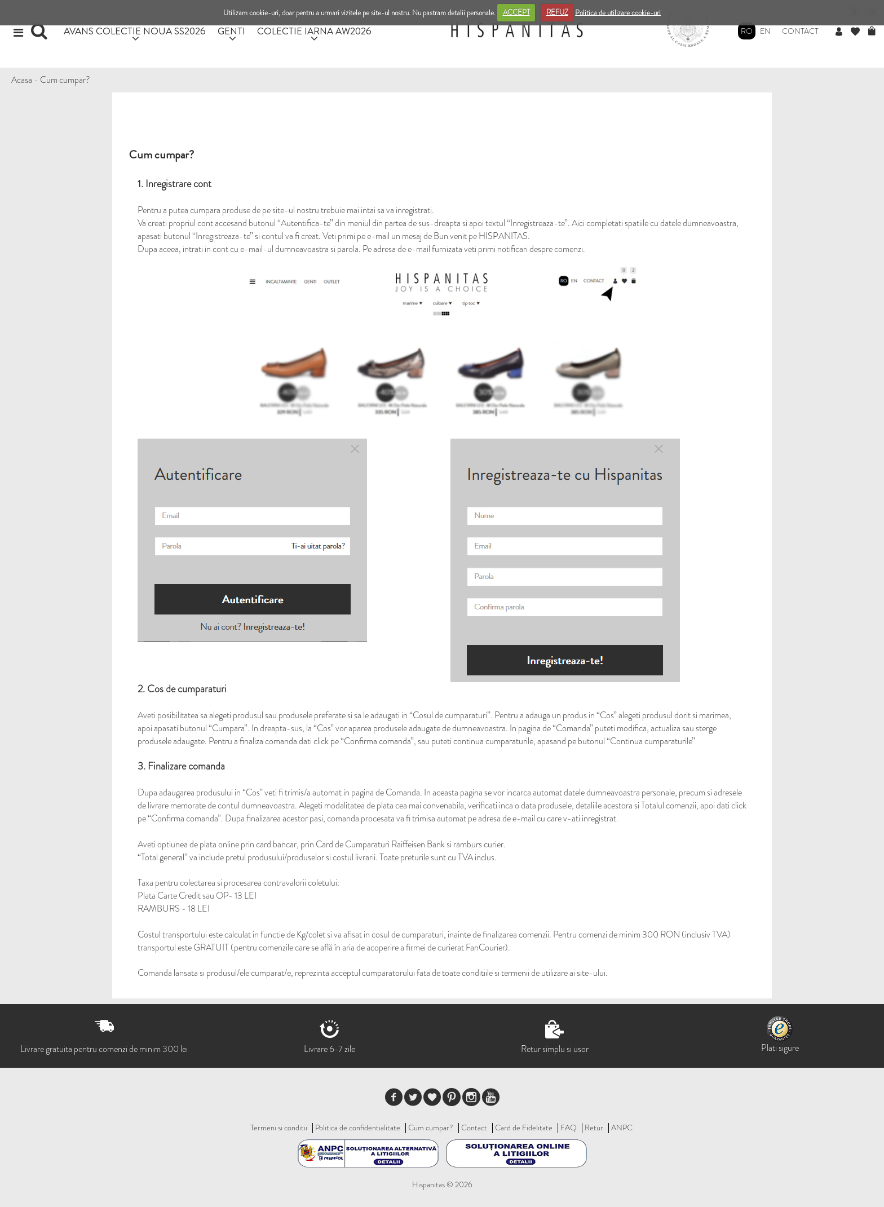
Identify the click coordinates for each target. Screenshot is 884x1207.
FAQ (568, 1127)
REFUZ (557, 12)
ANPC (622, 1127)
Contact (800, 31)
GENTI (231, 30)
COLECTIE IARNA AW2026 (314, 30)
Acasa (21, 79)
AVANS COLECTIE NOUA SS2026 (135, 30)
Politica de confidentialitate (357, 1127)
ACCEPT (516, 12)
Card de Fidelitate (523, 1127)
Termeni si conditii (278, 1127)
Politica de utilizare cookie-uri (618, 12)
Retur (594, 1127)
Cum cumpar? (65, 79)
